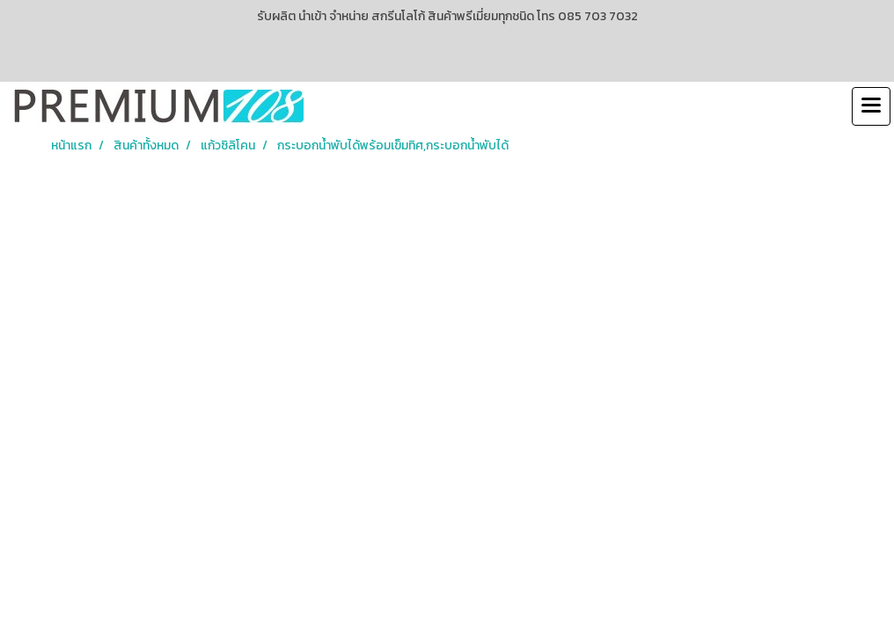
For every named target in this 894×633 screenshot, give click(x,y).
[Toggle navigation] (871, 106)
